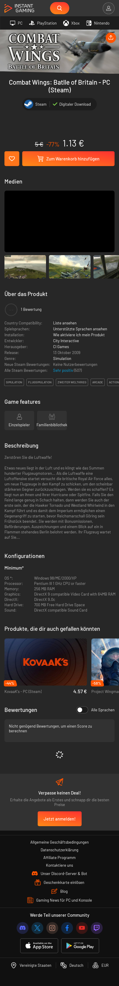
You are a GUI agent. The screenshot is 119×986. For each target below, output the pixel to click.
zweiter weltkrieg (72, 382)
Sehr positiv (63, 370)
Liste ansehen (65, 323)
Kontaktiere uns (59, 865)
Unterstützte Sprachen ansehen (80, 328)
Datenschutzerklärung (59, 849)
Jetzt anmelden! (60, 818)
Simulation (62, 358)
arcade (97, 382)
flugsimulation (40, 382)
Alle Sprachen (95, 709)
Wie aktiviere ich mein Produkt (79, 334)
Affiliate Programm (59, 857)
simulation (14, 382)
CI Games (61, 346)
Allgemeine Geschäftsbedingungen (59, 842)
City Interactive (66, 340)
